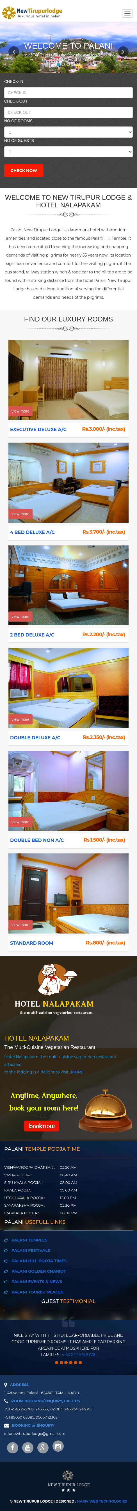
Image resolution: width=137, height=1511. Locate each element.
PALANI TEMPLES (27, 1240)
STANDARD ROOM (29, 943)
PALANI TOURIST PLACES (35, 1292)
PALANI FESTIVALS (29, 1250)
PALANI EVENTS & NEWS (35, 1281)
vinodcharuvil (79, 1354)
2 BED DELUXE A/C (30, 635)
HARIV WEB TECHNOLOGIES (102, 1501)
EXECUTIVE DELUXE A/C (36, 429)
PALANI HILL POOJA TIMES (37, 1260)
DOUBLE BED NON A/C (34, 840)
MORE (77, 1072)
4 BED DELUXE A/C (30, 532)
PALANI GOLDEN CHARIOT (37, 1271)
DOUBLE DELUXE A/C (33, 737)
